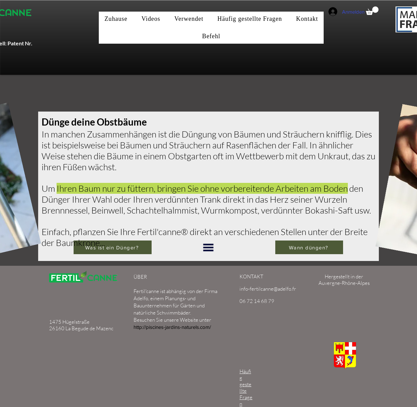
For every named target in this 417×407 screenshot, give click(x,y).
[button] (372, 10)
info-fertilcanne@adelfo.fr (268, 289)
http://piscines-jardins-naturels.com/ (172, 327)
